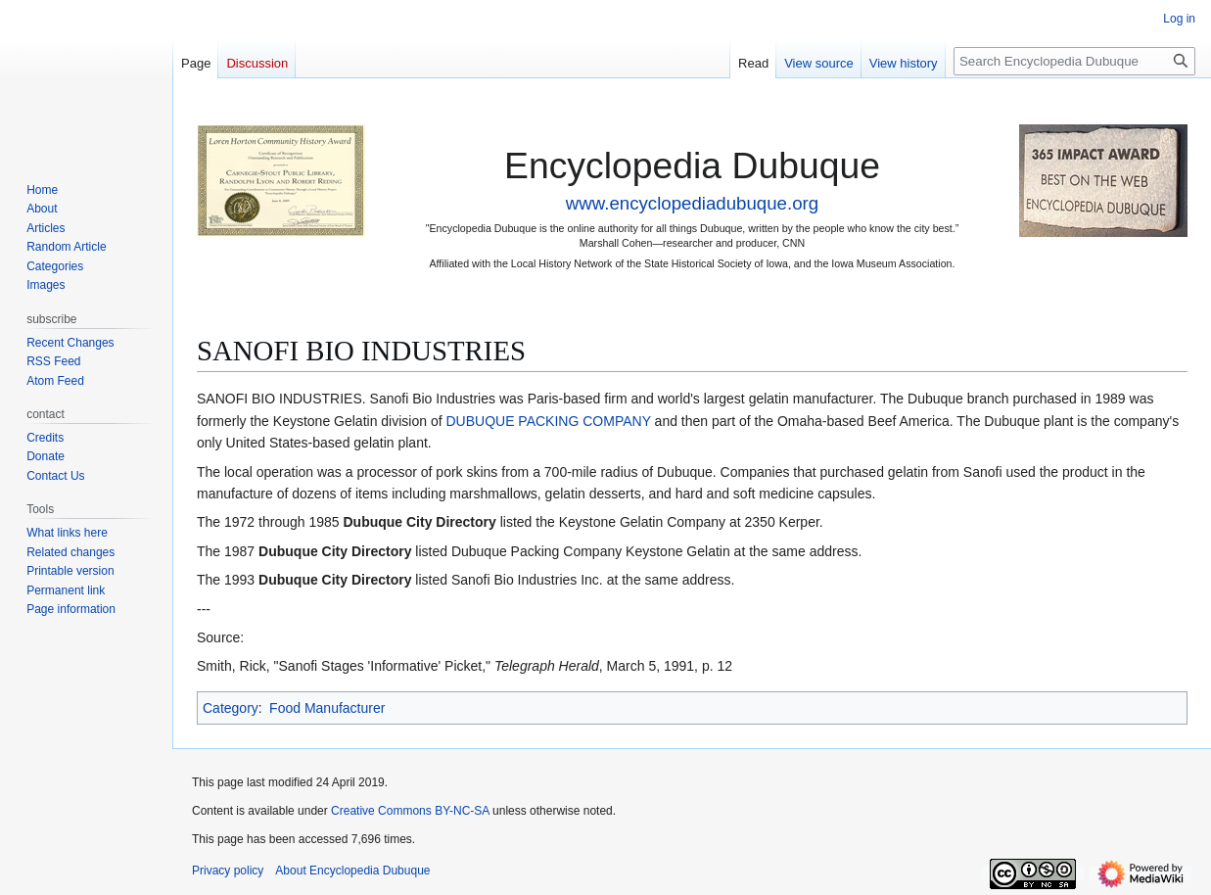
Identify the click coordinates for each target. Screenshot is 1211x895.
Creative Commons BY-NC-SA (410, 811)
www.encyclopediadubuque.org (692, 203)
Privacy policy (227, 870)
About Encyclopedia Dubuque (352, 870)
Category (230, 708)
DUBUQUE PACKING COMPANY (547, 421)
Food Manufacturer (327, 708)
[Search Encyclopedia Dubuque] (1074, 61)
